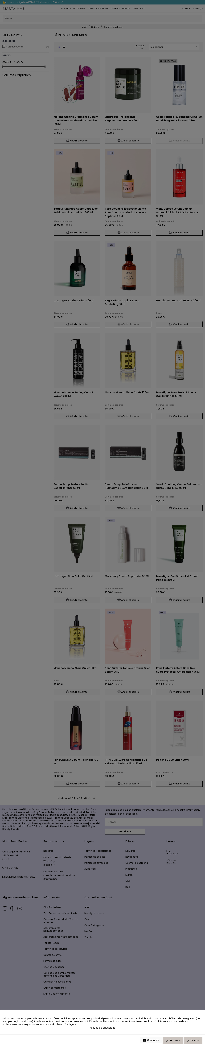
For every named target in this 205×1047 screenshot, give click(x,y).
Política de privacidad (102, 1028)
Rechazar (172, 1041)
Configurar (151, 1041)
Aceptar (193, 1041)
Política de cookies (97, 1022)
